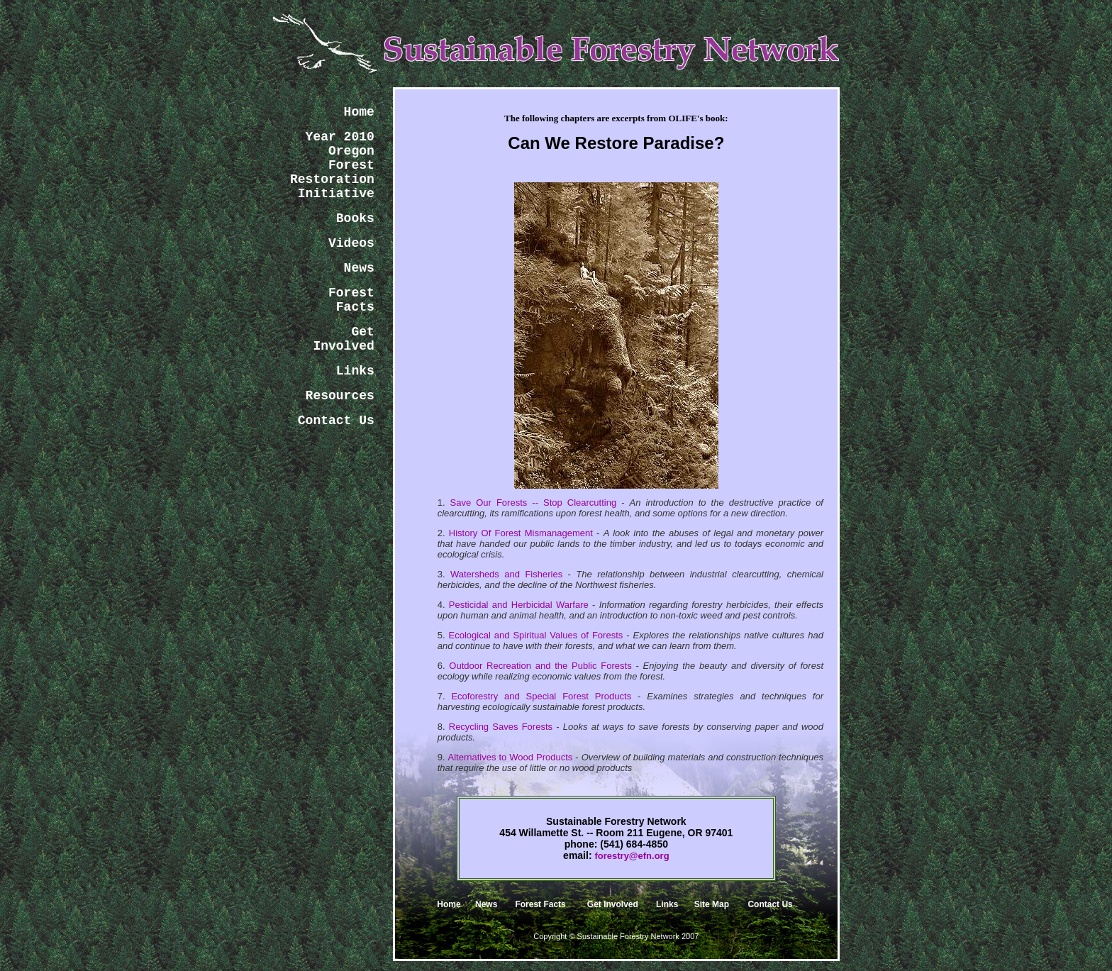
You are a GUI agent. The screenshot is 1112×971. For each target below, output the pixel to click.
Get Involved (612, 904)
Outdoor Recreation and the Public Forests (540, 665)
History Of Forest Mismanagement (521, 533)
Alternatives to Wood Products (510, 757)
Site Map (711, 904)
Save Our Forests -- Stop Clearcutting (533, 502)
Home (448, 904)
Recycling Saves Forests (500, 726)
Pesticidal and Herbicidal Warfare (519, 604)
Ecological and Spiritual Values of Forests (536, 635)
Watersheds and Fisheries (506, 574)
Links (667, 904)
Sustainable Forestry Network (628, 936)
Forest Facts (540, 904)
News (486, 904)
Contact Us (769, 904)
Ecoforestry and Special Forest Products (541, 696)
